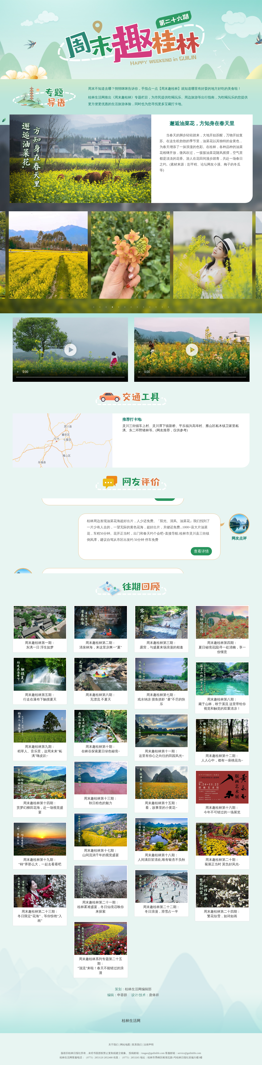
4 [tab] (112, 307)
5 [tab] (119, 307)
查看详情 (164, 504)
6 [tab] (125, 307)
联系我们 (137, 1044)
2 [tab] (100, 307)
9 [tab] (143, 307)
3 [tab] (106, 307)
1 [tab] (94, 307)
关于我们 (113, 1044)
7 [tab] (131, 307)
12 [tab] (162, 307)
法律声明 (149, 1044)
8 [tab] (137, 307)
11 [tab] (156, 307)
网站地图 (125, 1044)
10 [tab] (150, 307)
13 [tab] (168, 307)
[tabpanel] (131, 255)
